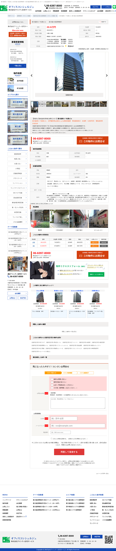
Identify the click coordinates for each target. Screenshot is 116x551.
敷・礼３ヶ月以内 (17, 207)
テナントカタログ (89, 11)
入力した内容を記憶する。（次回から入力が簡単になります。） (69, 438)
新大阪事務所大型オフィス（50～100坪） (17, 245)
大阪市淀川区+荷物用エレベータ (54, 348)
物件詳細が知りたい (58, 382)
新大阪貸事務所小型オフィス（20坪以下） (17, 233)
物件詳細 (104, 242)
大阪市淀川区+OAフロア (38, 342)
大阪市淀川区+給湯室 (84, 342)
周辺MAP (71, 46)
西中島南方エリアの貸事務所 (75, 506)
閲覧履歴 (56, 11)
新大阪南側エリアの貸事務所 (75, 503)
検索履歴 (64, 11)
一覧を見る (17, 66)
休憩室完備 (17, 212)
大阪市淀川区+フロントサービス (73, 348)
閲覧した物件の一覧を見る (69, 331)
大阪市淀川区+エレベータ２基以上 (40, 351)
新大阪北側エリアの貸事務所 (75, 500)
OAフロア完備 (17, 193)
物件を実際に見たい (58, 379)
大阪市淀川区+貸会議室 (75, 345)
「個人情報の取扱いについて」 (70, 442)
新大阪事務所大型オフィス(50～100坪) (45, 506)
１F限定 (17, 168)
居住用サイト (110, 11)
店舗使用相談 (17, 173)
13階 (33, 242)
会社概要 (100, 11)
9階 (34, 246)
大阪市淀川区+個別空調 (98, 342)
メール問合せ (106, 7)
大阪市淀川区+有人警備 (37, 348)
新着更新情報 (7, 520)
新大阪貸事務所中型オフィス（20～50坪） (17, 239)
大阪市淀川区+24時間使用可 (91, 348)
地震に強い (17, 159)
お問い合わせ (59, 132)
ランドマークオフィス (18, 188)
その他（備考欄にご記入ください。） (64, 388)
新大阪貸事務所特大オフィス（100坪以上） (17, 252)
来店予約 (95, 7)
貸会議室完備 (17, 197)
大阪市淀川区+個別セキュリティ (92, 345)
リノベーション (18, 183)
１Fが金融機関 (17, 222)
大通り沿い (17, 164)
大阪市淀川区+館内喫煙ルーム (39, 345)
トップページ (7, 500)
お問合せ (12, 298)
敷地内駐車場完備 (17, 202)
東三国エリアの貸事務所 (74, 510)
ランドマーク (94, 523)
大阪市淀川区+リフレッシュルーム (58, 345)
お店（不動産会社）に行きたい (62, 385)
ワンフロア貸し (18, 217)
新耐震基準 (17, 154)
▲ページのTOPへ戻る (102, 473)
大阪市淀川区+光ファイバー (70, 342)
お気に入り (47, 11)
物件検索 (5, 503)
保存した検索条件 (75, 11)
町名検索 (15, 88)
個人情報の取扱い (22, 506)
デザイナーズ (17, 178)
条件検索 (38, 11)
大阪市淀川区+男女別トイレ (53, 342)
